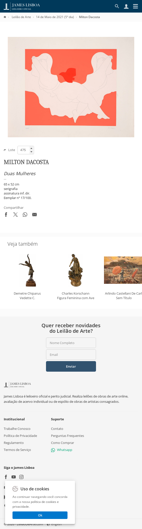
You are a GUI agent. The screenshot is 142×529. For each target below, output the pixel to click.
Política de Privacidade (20, 435)
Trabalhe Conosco (17, 428)
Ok (40, 515)
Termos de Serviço (17, 449)
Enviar (71, 366)
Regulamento (14, 442)
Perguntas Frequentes (67, 435)
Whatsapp (61, 449)
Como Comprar (62, 442)
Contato (57, 428)
